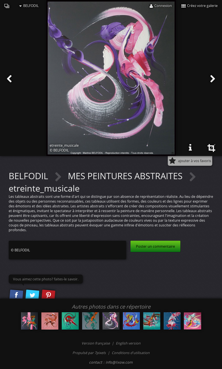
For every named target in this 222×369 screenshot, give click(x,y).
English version (128, 343)
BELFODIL (29, 5)
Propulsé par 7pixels (89, 352)
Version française (96, 343)
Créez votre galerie (199, 5)
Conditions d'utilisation (131, 352)
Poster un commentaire (155, 246)
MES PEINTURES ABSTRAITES (126, 176)
